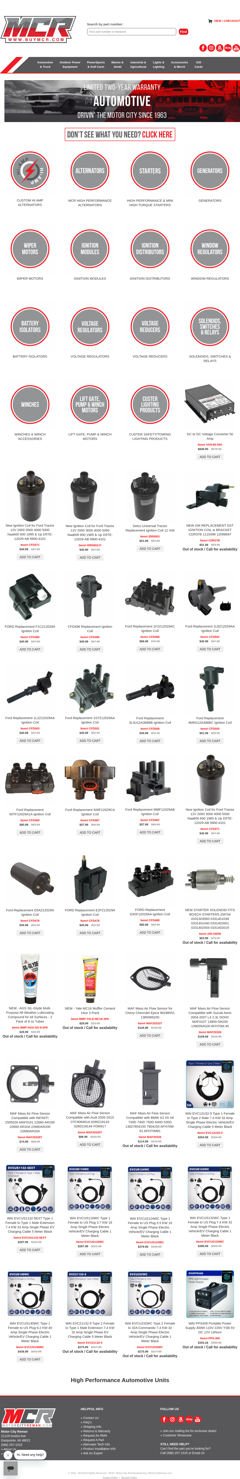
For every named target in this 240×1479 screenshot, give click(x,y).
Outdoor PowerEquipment (70, 64)
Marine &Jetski (117, 64)
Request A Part (93, 1440)
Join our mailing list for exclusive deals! (189, 1431)
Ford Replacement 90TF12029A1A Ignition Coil (30, 812)
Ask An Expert (93, 1453)
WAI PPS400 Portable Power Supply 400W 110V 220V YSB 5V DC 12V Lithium (210, 1327)
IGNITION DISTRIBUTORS (150, 278)
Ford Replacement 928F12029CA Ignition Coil (90, 812)
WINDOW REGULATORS (210, 278)
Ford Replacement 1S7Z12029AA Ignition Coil (90, 720)
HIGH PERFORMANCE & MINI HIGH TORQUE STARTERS (150, 203)
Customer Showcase (177, 1435)
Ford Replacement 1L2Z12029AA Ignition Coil (30, 720)
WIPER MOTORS (30, 278)
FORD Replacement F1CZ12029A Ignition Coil (30, 629)
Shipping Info (92, 1426)
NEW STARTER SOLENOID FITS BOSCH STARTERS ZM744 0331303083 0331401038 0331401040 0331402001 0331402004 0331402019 (210, 918)
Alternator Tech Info (96, 1444)
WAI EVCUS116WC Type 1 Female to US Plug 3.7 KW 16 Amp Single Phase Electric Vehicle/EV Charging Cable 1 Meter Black (90, 1227)
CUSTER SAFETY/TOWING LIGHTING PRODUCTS (150, 436)
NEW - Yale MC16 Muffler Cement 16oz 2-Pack (90, 1010)
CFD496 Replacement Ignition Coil (90, 629)
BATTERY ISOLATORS (30, 356)
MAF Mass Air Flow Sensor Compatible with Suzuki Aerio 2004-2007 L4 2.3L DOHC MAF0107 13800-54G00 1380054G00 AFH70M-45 (210, 1017)
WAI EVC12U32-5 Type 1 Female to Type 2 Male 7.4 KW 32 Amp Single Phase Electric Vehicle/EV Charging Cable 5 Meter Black (210, 1120)
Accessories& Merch (179, 64)
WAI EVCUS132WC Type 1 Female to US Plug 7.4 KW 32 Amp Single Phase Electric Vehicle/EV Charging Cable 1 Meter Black (210, 1226)
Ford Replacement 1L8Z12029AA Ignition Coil (210, 628)
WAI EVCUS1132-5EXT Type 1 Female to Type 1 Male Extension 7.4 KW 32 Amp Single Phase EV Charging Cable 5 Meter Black (30, 1224)
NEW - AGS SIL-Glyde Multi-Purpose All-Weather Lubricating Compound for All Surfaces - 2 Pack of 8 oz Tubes (30, 1014)
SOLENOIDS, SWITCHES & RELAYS (210, 358)
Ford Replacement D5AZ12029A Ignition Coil (30, 912)
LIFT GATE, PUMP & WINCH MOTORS (90, 436)
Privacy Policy (110, 1477)
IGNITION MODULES (90, 278)
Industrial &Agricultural (138, 64)
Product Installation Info (99, 1449)
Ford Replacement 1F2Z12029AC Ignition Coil (150, 628)
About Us (10, 1449)
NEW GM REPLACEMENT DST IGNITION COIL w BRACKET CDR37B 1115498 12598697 (210, 530)
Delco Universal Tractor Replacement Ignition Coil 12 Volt (150, 528)
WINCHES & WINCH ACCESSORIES (30, 436)
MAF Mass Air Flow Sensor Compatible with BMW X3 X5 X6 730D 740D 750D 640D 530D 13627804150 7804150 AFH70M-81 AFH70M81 (150, 1122)
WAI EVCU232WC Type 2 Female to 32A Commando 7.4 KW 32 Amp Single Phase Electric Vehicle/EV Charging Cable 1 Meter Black (150, 1332)
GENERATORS (209, 200)
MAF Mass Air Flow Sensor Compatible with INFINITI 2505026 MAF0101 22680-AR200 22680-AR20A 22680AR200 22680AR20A (30, 1122)
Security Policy (129, 1477)
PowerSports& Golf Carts (96, 64)
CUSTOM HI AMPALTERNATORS (30, 202)
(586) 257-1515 (11, 1445)
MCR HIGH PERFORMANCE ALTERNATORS (90, 203)
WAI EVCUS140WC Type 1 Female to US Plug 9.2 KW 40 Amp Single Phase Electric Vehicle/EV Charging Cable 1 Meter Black (30, 1332)
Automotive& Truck (45, 64)
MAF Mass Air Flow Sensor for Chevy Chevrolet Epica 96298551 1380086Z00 (150, 1012)
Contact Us (91, 1418)
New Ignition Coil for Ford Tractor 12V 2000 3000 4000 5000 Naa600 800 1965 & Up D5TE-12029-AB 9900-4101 (30, 532)
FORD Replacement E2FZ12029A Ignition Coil (90, 912)
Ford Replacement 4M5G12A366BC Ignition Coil (210, 720)
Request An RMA (95, 1435)
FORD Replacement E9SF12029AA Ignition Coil (150, 912)
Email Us (198, 1453)
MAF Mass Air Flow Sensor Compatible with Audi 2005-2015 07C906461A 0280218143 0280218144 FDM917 (90, 1119)
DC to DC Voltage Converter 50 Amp (210, 436)
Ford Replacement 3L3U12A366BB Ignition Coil (150, 720)
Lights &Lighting (158, 64)
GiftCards (199, 64)
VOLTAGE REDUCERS (150, 356)
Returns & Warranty (96, 1431)
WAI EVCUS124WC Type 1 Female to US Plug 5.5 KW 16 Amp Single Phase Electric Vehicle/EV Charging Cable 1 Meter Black (150, 1227)
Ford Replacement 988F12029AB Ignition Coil (150, 812)
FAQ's (87, 1422)
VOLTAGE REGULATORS (90, 356)
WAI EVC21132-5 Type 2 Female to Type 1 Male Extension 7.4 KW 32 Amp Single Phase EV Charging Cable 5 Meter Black (89, 1329)
